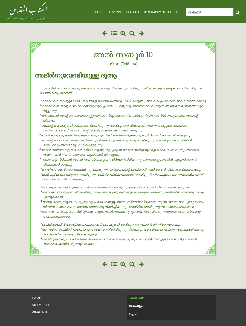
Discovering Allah (124, 12)
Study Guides (41, 305)
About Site (40, 312)
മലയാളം (136, 306)
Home (99, 12)
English (133, 314)
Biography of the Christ (163, 12)
